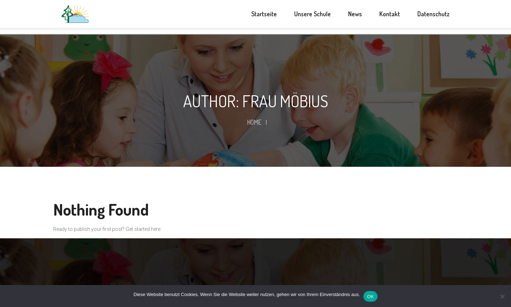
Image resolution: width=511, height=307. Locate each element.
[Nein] (502, 296)
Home (254, 122)
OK (370, 296)
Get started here (143, 229)
